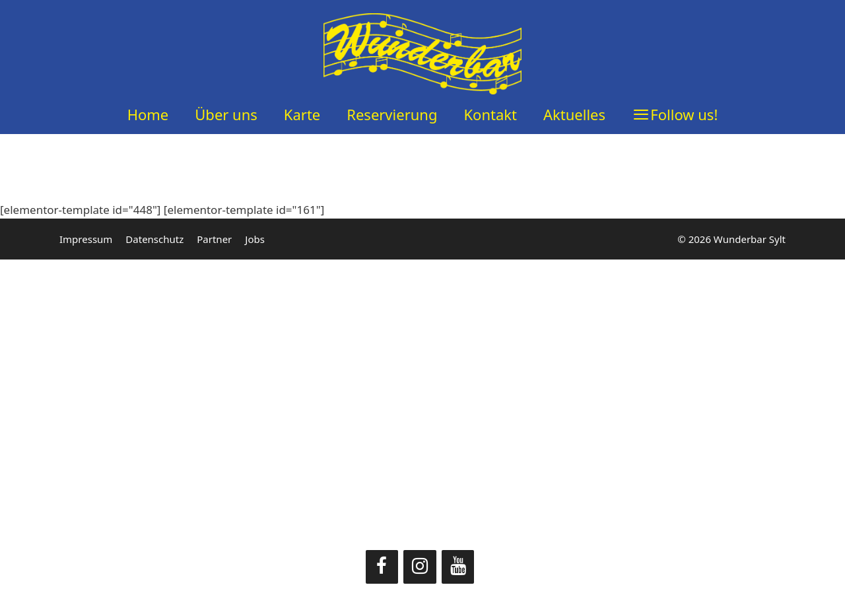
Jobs (255, 239)
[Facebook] (382, 567)
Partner (214, 239)
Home (148, 114)
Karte (302, 114)
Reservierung (392, 114)
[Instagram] (419, 567)
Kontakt (490, 114)
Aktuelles (574, 114)
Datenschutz (154, 239)
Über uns (226, 114)
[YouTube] (458, 567)
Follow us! (684, 114)
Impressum (85, 239)
